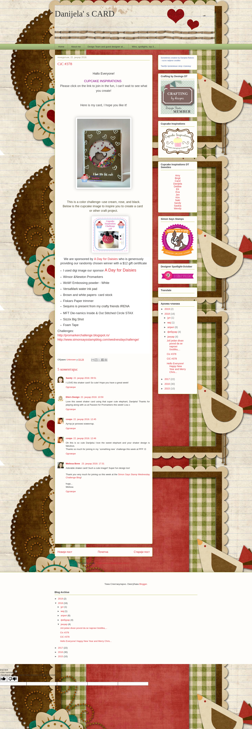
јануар (171, 336)
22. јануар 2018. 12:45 (84, 419)
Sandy (69, 378)
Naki (177, 200)
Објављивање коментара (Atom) (112, 563)
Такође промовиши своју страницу (176, 66)
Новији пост (64, 551)
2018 (168, 313)
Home (61, 46)
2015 (168, 388)
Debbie (177, 186)
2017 (168, 379)
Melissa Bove (73, 463)
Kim (178, 197)
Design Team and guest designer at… (106, 46)
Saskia (177, 205)
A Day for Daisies (106, 259)
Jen (178, 194)
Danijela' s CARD (84, 13)
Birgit (177, 178)
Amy (177, 175)
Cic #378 (171, 354)
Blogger (143, 584)
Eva (178, 192)
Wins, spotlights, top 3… (144, 46)
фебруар (172, 331)
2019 (168, 309)
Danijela (177, 183)
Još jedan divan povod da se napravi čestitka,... (175, 345)
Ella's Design (73, 397)
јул (169, 317)
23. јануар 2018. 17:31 (93, 463)
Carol (177, 181)
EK (177, 189)
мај (169, 322)
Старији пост (142, 551)
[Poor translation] (12, 679)
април (171, 327)
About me (76, 46)
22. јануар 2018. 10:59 (92, 397)
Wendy (177, 208)
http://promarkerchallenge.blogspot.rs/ (83, 335)
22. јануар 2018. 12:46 (84, 438)
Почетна (103, 551)
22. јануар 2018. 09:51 (85, 378)
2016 (168, 384)
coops (69, 419)
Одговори (71, 387)
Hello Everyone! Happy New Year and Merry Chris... (176, 367)
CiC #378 (172, 358)
